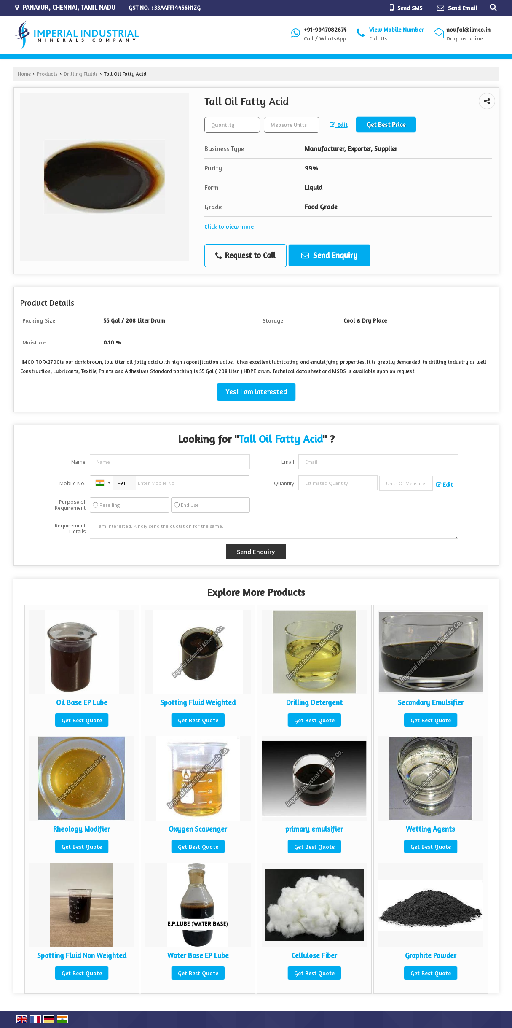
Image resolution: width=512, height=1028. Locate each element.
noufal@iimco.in (468, 29)
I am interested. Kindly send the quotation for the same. (274, 529)
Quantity (284, 483)
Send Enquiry (329, 255)
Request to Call (245, 255)
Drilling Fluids (81, 74)
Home (24, 74)
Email (287, 462)
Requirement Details (70, 529)
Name (78, 462)
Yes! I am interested (256, 392)
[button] (396, 29)
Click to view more (229, 226)
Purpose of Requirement (70, 505)
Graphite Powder (430, 955)
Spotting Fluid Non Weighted (81, 955)
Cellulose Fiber (314, 955)
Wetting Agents (430, 829)
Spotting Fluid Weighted (198, 702)
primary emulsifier (314, 829)
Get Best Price (386, 125)
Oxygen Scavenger (198, 829)
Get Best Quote (82, 720)
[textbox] (291, 125)
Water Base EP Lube (198, 955)
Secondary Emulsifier (431, 702)
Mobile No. (72, 483)
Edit (339, 124)
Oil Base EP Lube (81, 702)
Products (47, 74)
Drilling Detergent (314, 702)
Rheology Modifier (81, 829)
